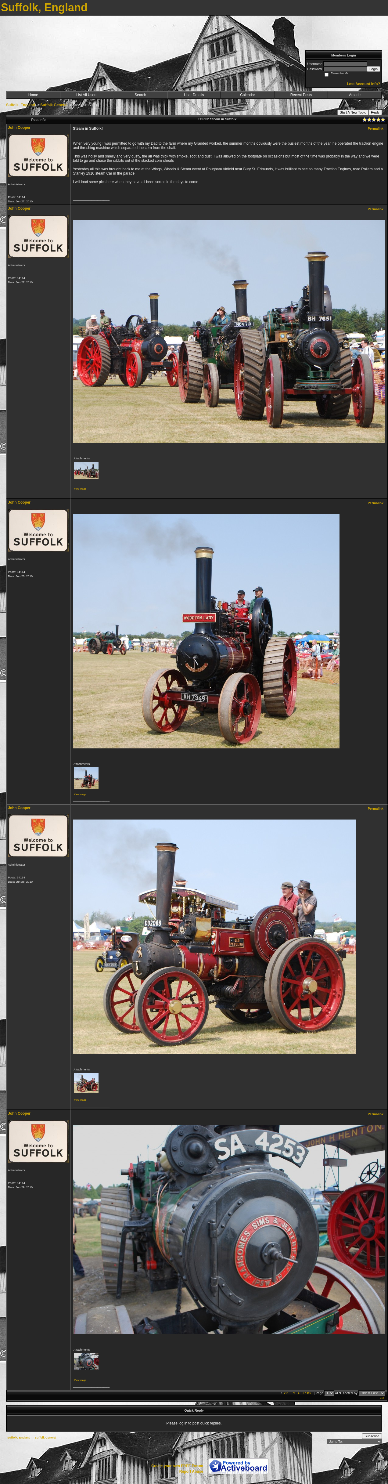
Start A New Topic (353, 112)
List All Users (86, 95)
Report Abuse (191, 1471)
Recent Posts (301, 95)
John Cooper (19, 127)
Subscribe (372, 1436)
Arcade (355, 95)
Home (33, 95)
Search (140, 95)
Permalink (375, 128)
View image (80, 488)
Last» (307, 1393)
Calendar (247, 95)
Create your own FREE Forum (177, 1466)
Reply (375, 112)
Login (373, 69)
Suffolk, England (20, 105)
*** (382, 1398)
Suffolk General (53, 105)
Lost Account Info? (363, 84)
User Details (194, 95)
